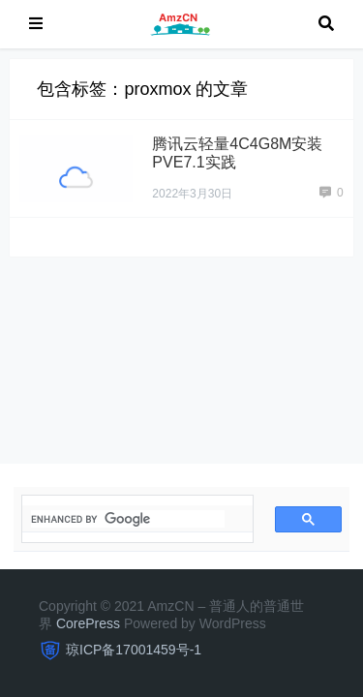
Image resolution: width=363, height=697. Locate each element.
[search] (128, 519)
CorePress (88, 623)
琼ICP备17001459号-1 (133, 649)
